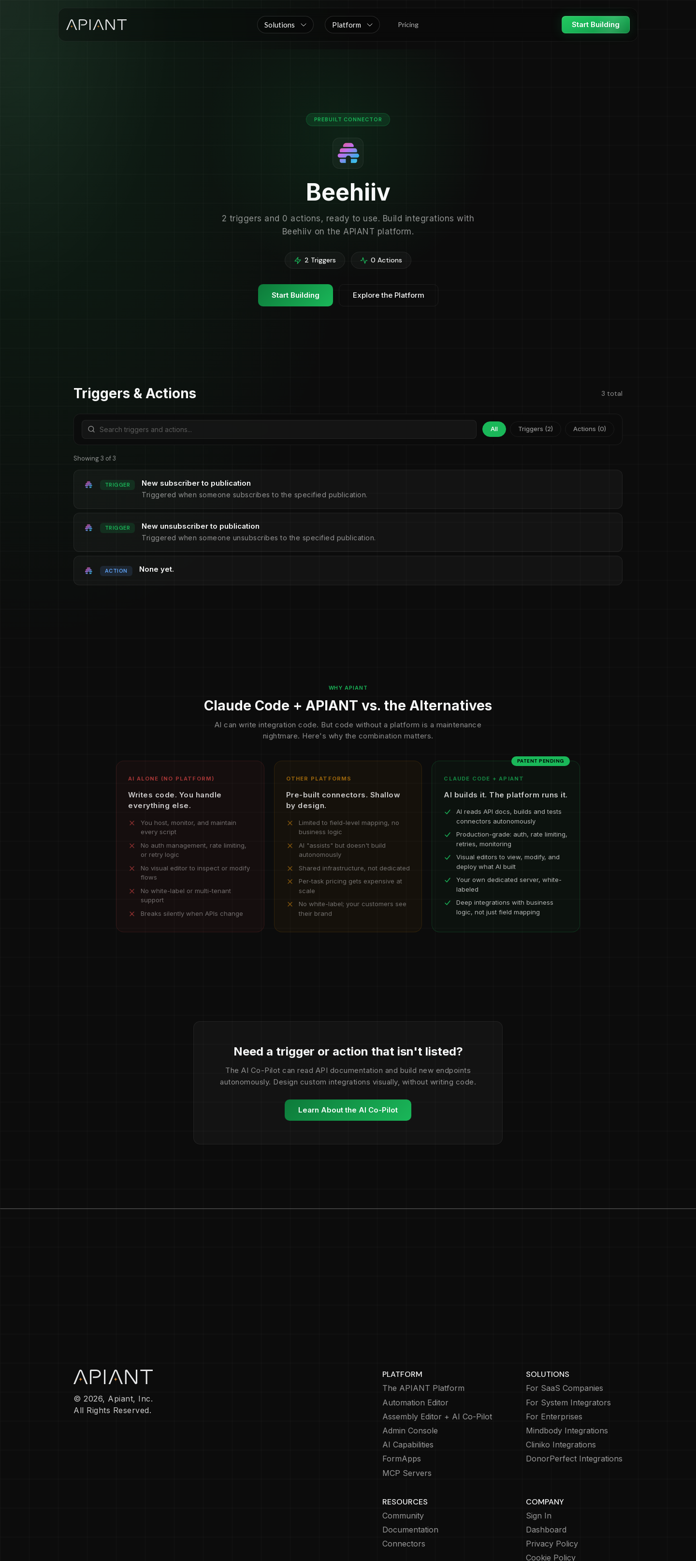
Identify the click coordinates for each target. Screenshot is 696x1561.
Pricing (408, 24)
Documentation (410, 1473)
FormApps (401, 1402)
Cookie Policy (551, 1501)
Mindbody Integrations (567, 1374)
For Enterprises (554, 1360)
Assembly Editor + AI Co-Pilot (437, 1360)
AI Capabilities (408, 1388)
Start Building (596, 24)
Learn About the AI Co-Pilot (348, 1109)
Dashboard (546, 1473)
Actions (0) (589, 429)
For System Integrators (568, 1346)
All (494, 429)
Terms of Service (557, 1516)
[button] (285, 24)
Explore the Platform (388, 295)
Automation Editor (415, 1346)
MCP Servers (407, 1417)
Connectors (403, 1487)
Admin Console (410, 1374)
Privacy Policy (552, 1487)
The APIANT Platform (423, 1332)
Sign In (538, 1459)
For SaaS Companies (564, 1332)
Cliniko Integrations (561, 1388)
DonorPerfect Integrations (574, 1402)
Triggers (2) (535, 429)
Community (403, 1459)
